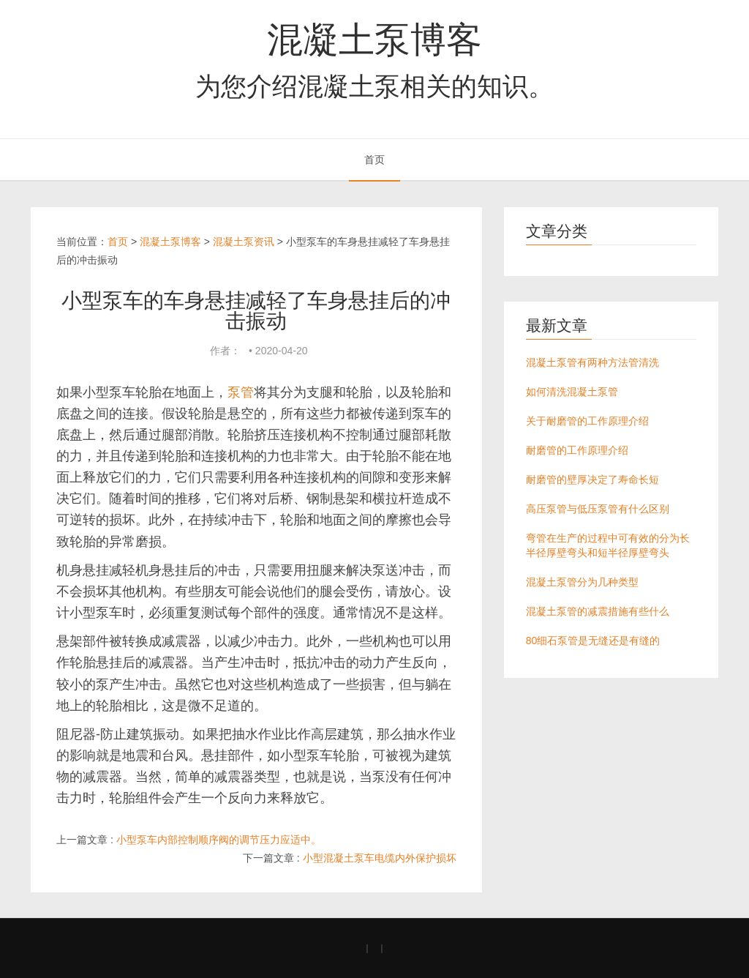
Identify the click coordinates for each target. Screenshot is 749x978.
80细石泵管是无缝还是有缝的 (593, 640)
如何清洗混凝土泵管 (572, 391)
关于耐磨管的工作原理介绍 (587, 421)
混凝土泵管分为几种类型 (582, 582)
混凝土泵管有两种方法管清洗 (592, 362)
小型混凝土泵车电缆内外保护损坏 (379, 858)
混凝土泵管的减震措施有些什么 (597, 611)
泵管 (240, 392)
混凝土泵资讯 (243, 241)
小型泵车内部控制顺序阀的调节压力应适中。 (218, 840)
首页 (374, 159)
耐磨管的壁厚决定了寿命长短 (592, 479)
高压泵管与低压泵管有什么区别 (597, 509)
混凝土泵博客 (374, 39)
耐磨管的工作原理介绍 (577, 450)
